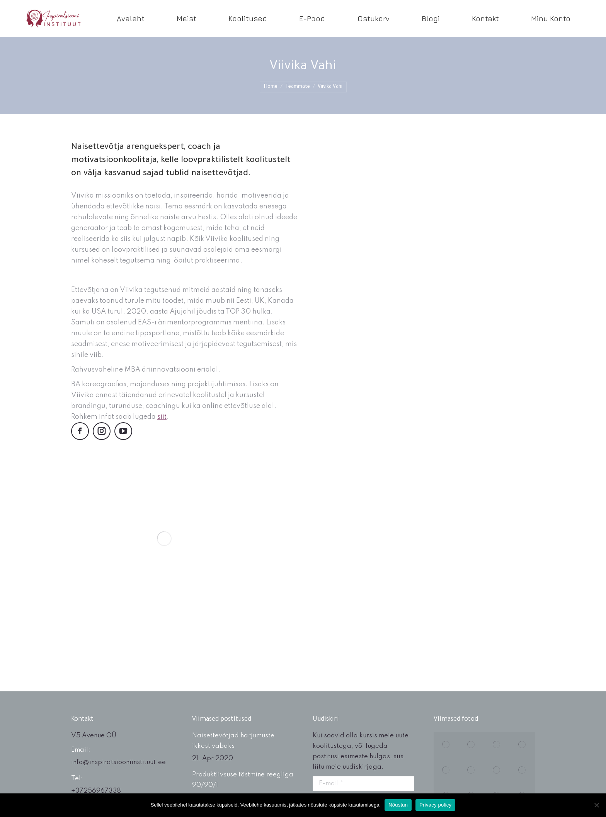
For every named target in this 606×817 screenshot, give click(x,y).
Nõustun (398, 805)
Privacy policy (435, 805)
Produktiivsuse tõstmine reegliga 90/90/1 (242, 779)
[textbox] (184, 409)
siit (162, 416)
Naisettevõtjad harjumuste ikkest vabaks (233, 740)
